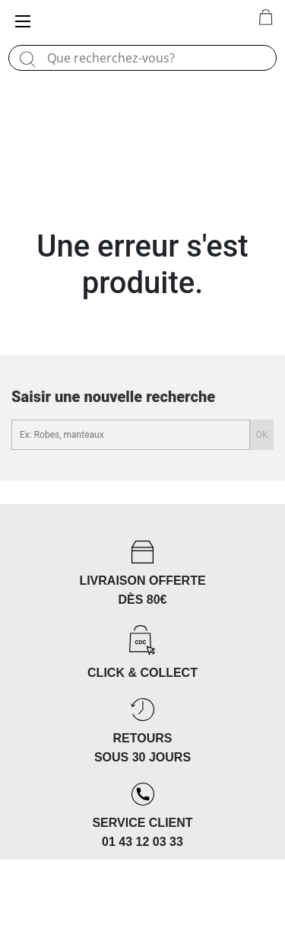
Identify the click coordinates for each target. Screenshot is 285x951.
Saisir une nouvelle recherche (113, 397)
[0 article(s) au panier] (266, 18)
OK (262, 434)
